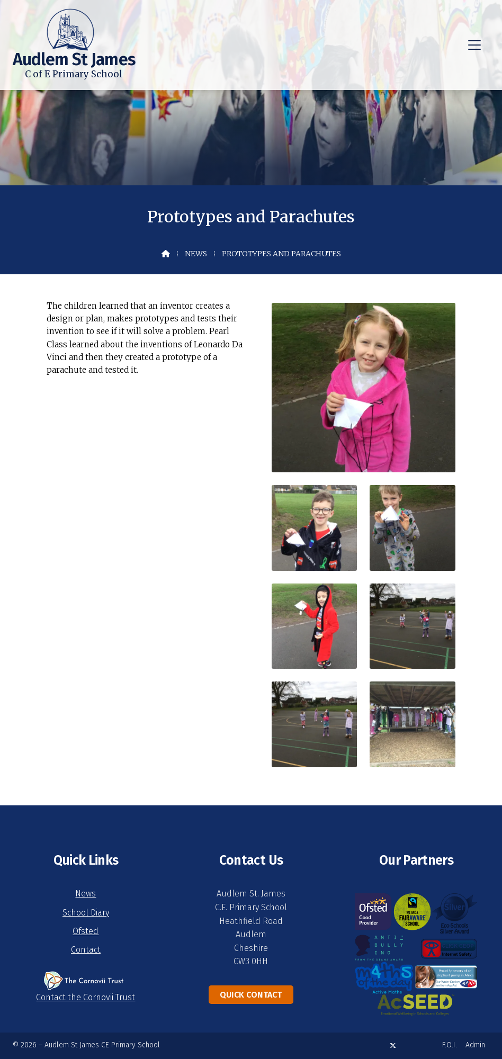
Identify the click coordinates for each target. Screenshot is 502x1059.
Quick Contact (251, 995)
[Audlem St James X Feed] (393, 1045)
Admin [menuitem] (475, 1044)
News (196, 253)
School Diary (85, 913)
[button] (474, 45)
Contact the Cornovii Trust (85, 997)
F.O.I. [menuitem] (449, 1044)
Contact (86, 950)
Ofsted (85, 931)
